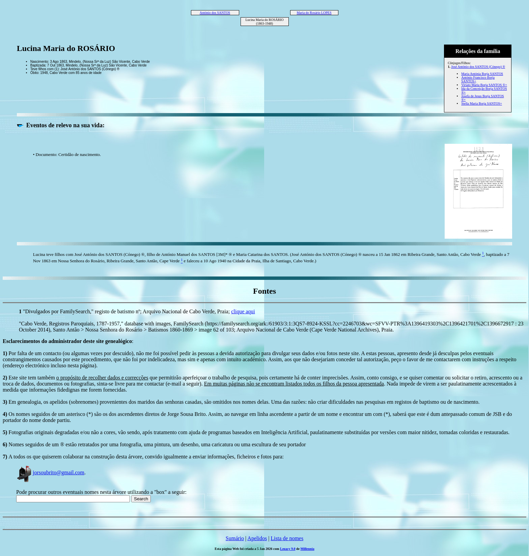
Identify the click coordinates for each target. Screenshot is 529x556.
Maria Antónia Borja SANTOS (482, 74)
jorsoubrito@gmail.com (50, 472)
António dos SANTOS (215, 13)
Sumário (235, 538)
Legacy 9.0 (288, 549)
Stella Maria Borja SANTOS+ (481, 103)
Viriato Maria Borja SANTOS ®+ (484, 85)
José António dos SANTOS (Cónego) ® (478, 67)
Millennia (307, 549)
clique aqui (243, 311)
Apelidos (257, 538)
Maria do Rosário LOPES (314, 13)
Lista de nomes (287, 538)
